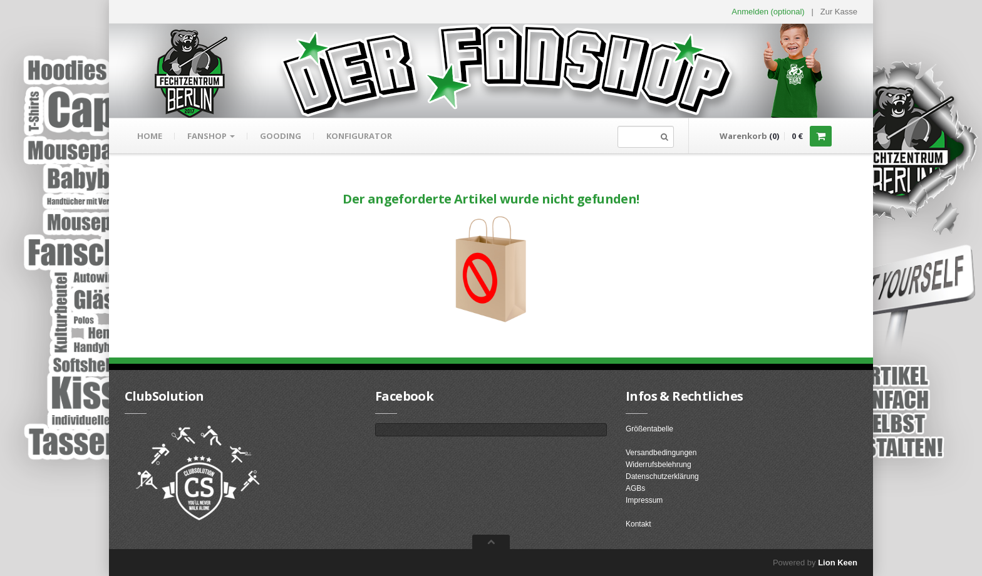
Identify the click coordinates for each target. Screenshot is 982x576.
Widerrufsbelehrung (658, 464)
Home (149, 135)
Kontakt (638, 524)
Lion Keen (837, 562)
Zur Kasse (838, 11)
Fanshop (211, 135)
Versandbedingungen (661, 452)
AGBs (635, 488)
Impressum (644, 500)
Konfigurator (359, 135)
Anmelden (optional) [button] (767, 11)
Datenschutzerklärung (662, 476)
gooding (280, 135)
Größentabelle (649, 428)
